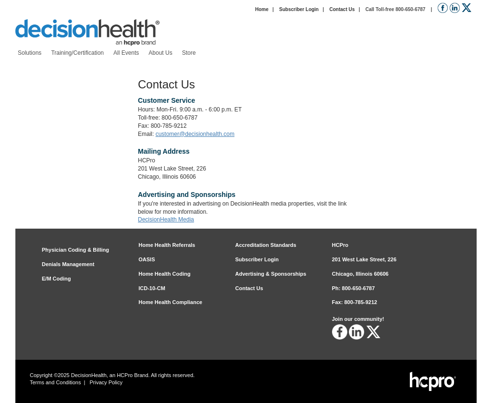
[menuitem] (29, 53)
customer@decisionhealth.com (195, 134)
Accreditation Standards (265, 245)
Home (262, 9)
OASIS (146, 259)
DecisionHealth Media (166, 219)
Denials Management (68, 264)
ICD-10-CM (151, 288)
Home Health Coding (164, 274)
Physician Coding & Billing (75, 250)
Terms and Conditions (55, 382)
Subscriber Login (299, 9)
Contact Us (342, 9)
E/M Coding (56, 278)
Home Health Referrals (166, 245)
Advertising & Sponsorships (271, 274)
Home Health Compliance (170, 302)
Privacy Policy (106, 382)
